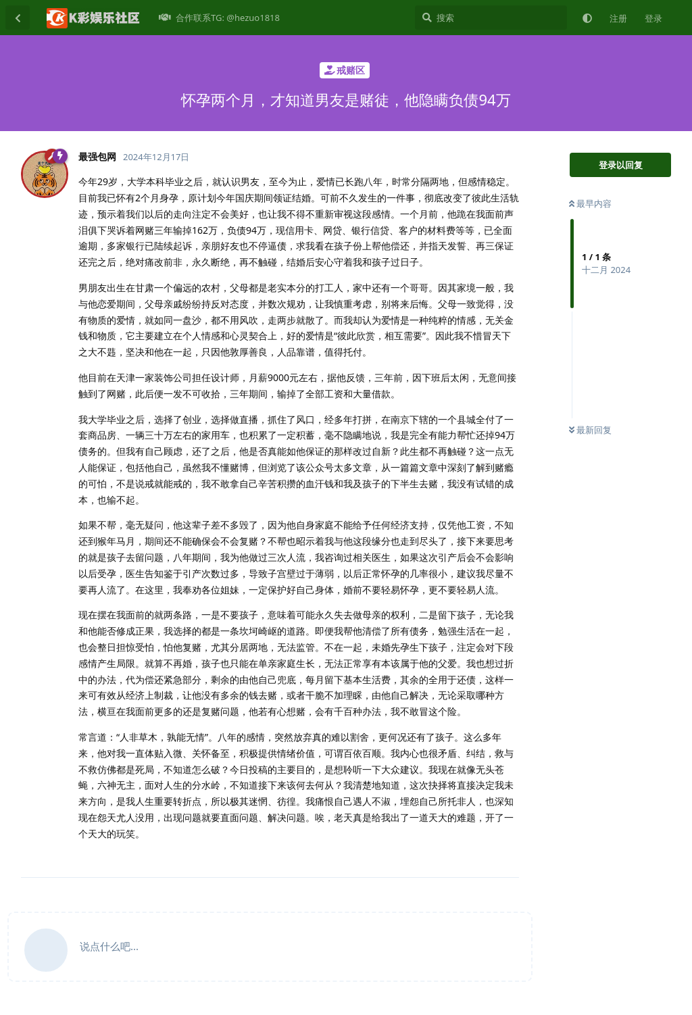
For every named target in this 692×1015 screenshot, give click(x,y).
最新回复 (590, 430)
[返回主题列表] (17, 17)
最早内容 (590, 203)
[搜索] (491, 17)
